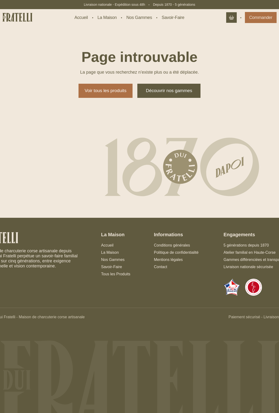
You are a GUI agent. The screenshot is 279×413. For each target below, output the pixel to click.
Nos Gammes (113, 260)
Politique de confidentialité (176, 252)
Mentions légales (168, 260)
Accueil (107, 245)
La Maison (110, 252)
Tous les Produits (115, 274)
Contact (160, 267)
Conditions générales (172, 245)
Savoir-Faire (111, 267)
